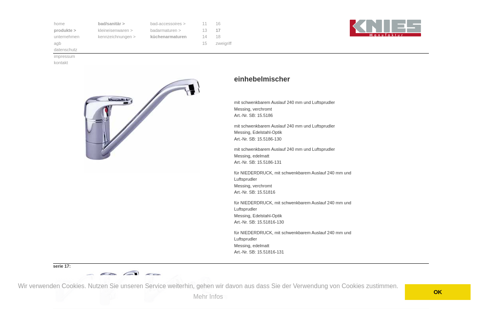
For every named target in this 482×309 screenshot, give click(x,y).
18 (218, 36)
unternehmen (66, 36)
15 (204, 43)
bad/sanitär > (111, 23)
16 (218, 23)
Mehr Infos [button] (208, 296)
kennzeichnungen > (117, 36)
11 (204, 23)
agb (57, 43)
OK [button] (438, 292)
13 (204, 30)
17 (218, 30)
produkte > (65, 30)
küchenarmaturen (168, 36)
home (59, 23)
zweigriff (223, 43)
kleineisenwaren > (115, 30)
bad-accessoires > (168, 23)
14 (204, 36)
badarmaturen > (165, 30)
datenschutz (65, 49)
